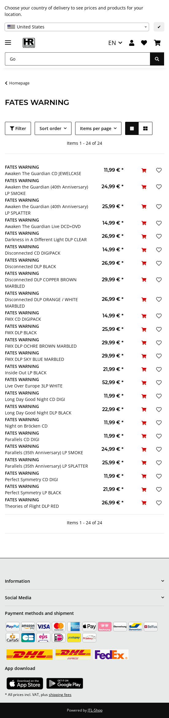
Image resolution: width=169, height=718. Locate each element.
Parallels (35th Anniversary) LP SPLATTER (46, 466)
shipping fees (60, 694)
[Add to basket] (144, 170)
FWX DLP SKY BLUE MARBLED (34, 359)
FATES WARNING (22, 167)
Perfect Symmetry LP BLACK (33, 492)
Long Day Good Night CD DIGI (35, 399)
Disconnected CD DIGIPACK (32, 253)
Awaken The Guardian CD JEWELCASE (43, 173)
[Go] (77, 58)
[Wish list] (144, 43)
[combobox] (77, 27)
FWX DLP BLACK (21, 332)
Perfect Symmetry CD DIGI (31, 479)
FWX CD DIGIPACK (23, 319)
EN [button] (112, 43)
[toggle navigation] (8, 40)
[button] (132, 43)
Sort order (50, 128)
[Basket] (157, 43)
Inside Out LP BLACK (26, 373)
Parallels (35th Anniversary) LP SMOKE (44, 452)
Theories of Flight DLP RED (32, 506)
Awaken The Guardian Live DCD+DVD (43, 226)
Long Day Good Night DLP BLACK (38, 413)
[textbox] (77, 27)
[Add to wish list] (158, 170)
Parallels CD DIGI (22, 439)
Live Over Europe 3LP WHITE (34, 386)
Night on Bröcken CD (26, 426)
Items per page (95, 128)
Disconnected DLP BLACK (30, 266)
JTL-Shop (95, 710)
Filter (18, 128)
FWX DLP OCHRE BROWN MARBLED (41, 346)
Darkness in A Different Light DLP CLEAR (46, 239)
